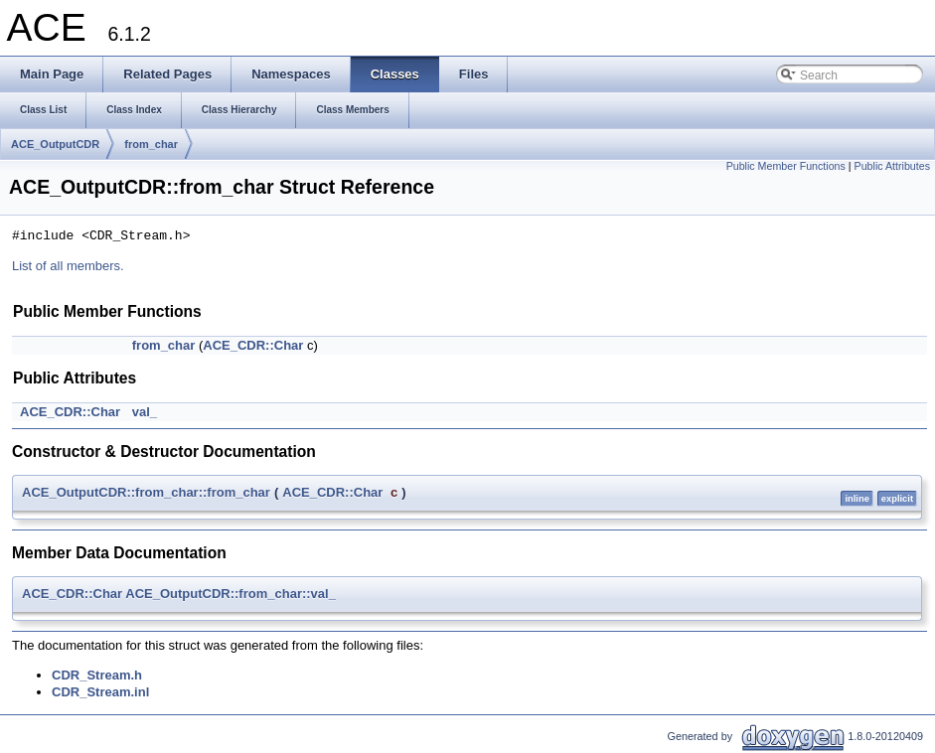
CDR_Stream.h (97, 675)
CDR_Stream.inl (100, 691)
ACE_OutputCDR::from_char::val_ (230, 593)
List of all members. (68, 265)
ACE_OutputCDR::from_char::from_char (146, 492)
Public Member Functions (786, 166)
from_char (151, 144)
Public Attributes (892, 166)
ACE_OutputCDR (55, 144)
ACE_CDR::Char (253, 345)
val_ (144, 411)
